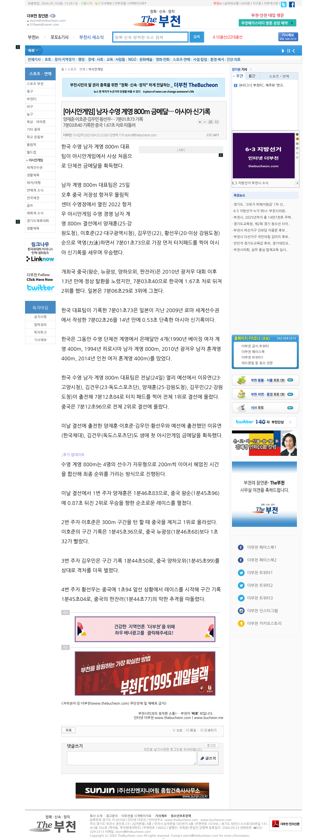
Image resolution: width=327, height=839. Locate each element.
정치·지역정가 (64, 59)
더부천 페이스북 (253, 352)
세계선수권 (34, 167)
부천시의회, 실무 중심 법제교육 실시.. (261, 250)
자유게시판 (271, 3)
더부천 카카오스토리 (264, 623)
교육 (109, 59)
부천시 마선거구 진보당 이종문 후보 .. (261, 230)
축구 (30, 91)
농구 (30, 114)
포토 (48, 59)
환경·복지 (217, 59)
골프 (30, 205)
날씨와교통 (231, 3)
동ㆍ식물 (81, 3)
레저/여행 (34, 183)
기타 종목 (33, 129)
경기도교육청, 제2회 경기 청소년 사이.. (262, 224)
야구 (30, 106)
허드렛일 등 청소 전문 (257, 363)
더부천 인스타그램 (262, 611)
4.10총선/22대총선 (227, 37)
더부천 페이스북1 (262, 547)
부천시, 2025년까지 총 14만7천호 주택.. (263, 217)
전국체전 (33, 198)
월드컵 (31, 152)
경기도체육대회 (38, 221)
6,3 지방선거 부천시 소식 (250, 183)
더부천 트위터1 (252, 357)
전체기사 (34, 59)
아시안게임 (36, 160)
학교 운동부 (35, 137)
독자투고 (40, 332)
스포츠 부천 (35, 84)
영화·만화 (162, 59)
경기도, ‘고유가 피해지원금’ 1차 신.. (259, 204)
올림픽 (31, 145)
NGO (132, 59)
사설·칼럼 (200, 59)
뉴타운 (245, 3)
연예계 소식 (35, 190)
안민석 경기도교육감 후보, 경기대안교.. (262, 243)
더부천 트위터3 (260, 598)
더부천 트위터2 (260, 585)
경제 (91, 59)
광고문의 (112, 816)
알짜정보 (40, 325)
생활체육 (33, 175)
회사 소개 (96, 816)
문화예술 (145, 59)
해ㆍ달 (93, 3)
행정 (81, 59)
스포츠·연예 (181, 59)
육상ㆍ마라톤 (36, 122)
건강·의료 (233, 59)
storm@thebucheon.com (140, 135)
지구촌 (256, 3)
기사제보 (106, 3)
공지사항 (40, 317)
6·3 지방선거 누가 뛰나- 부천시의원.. (260, 211)
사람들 (120, 59)
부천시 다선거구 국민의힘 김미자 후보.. (262, 237)
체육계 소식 (35, 213)
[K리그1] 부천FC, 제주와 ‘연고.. (259, 85)
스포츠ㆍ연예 (279, 76)
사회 (100, 59)
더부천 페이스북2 (262, 560)
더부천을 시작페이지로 (130, 3)
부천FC (32, 99)
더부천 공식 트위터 (255, 346)
